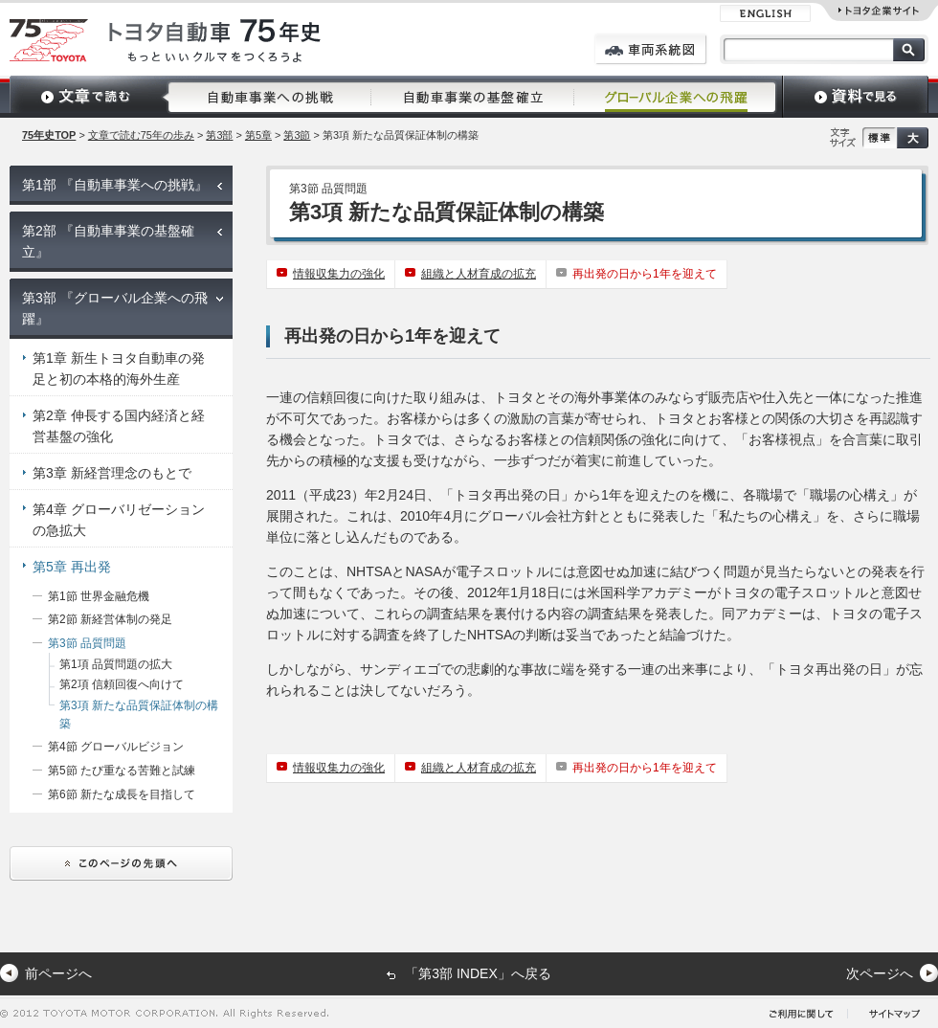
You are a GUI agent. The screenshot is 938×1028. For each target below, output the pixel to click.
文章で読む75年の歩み (141, 135)
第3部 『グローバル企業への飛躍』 (115, 308)
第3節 (296, 135)
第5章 (258, 135)
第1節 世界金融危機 (98, 596)
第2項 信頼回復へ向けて (121, 684)
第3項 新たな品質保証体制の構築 (138, 714)
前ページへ (58, 973)
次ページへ (879, 973)
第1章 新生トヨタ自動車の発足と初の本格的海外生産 (119, 368)
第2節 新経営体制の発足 (110, 619)
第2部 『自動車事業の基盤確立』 (108, 241)
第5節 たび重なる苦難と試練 (121, 770)
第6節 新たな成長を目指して (121, 794)
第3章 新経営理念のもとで (112, 472)
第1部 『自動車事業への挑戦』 (115, 184)
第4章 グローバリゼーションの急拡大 (119, 520)
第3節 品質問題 (87, 643)
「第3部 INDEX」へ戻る (477, 973)
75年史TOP (49, 135)
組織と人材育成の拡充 (478, 273)
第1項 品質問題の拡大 (115, 664)
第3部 (219, 135)
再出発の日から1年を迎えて (644, 273)
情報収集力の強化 (339, 273)
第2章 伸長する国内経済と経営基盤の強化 (119, 426)
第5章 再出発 (72, 566)
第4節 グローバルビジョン (116, 746)
